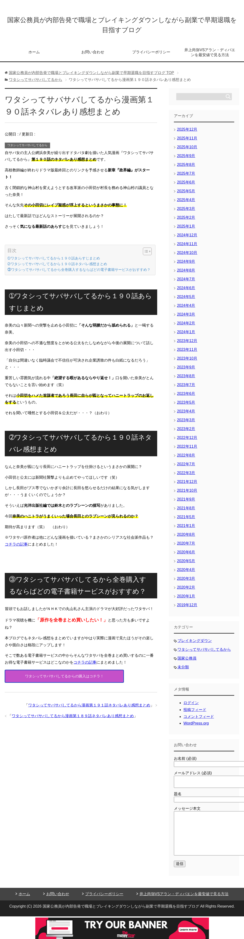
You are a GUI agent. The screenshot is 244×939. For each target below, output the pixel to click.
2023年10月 (187, 362)
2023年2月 (186, 432)
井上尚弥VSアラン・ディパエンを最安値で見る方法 (209, 55)
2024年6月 (186, 291)
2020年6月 (186, 555)
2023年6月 (186, 397)
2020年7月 (186, 547)
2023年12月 (187, 344)
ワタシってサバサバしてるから (27, 148)
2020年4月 (186, 573)
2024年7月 (186, 282)
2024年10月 (187, 256)
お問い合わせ (92, 55)
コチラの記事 (16, 548)
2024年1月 (186, 335)
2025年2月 (186, 221)
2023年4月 (186, 414)
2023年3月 (186, 423)
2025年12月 (187, 133)
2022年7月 (186, 467)
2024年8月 (186, 274)
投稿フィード (194, 713)
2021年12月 (187, 485)
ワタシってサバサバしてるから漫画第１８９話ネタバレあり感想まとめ (73, 719)
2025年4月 (186, 203)
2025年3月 (186, 212)
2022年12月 (187, 441)
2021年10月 (187, 494)
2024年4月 (186, 309)
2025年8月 (186, 168)
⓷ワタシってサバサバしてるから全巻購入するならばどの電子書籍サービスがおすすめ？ (79, 273)
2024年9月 (186, 265)
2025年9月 (186, 159)
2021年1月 (186, 529)
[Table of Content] (147, 254)
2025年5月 (186, 194)
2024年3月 (186, 318)
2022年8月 (186, 459)
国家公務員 (187, 662)
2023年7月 (186, 388)
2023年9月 (186, 370)
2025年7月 (186, 177)
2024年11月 (187, 247)
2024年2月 (186, 326)
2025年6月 (186, 186)
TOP (91, 76)
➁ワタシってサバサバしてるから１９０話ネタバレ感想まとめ (57, 267)
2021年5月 (186, 520)
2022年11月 (187, 450)
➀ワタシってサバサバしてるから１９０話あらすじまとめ (53, 261)
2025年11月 (187, 141)
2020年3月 (186, 582)
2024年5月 (186, 300)
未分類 (183, 670)
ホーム (34, 55)
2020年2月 (186, 591)
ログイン (191, 706)
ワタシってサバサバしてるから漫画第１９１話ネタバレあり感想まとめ (89, 708)
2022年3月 (186, 476)
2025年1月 (186, 230)
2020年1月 (186, 599)
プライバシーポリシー (151, 55)
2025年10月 (187, 150)
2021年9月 (186, 503)
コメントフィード (198, 720)
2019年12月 (187, 608)
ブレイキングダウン (194, 644)
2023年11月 (187, 353)
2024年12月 (187, 238)
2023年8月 (186, 379)
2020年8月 (186, 538)
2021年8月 (186, 511)
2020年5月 (186, 564)
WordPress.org (196, 727)
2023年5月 (186, 406)
